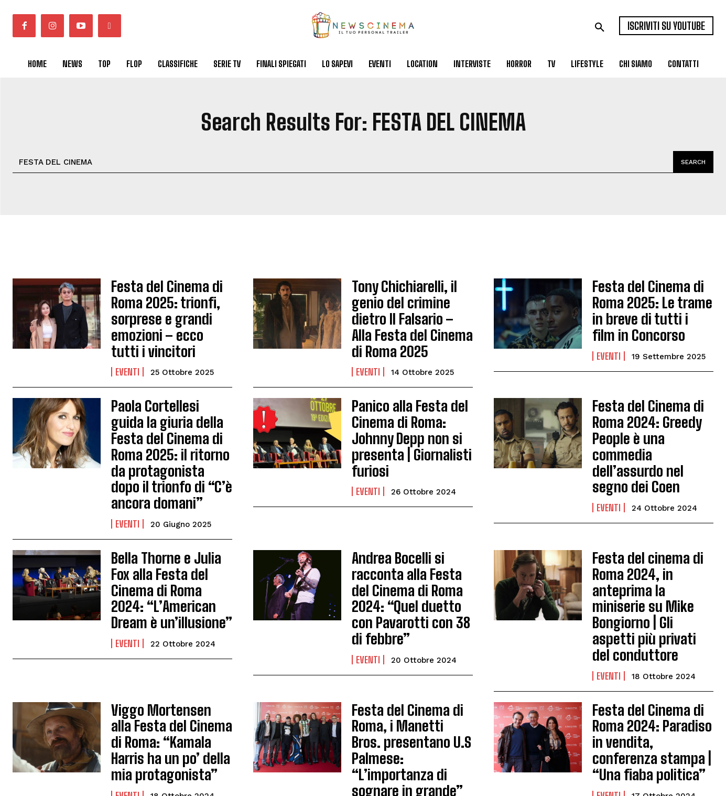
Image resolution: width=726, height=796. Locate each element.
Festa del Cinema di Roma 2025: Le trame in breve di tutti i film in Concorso (650, 305)
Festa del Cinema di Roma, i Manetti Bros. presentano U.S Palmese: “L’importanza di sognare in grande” (411, 664)
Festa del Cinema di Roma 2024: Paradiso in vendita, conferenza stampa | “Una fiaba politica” (650, 664)
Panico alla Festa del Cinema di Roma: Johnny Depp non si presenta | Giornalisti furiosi (412, 413)
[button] (599, 27)
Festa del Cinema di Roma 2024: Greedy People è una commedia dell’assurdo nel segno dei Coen (650, 420)
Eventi (127, 360)
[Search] (691, 162)
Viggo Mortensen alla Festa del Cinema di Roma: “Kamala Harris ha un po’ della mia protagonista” (165, 664)
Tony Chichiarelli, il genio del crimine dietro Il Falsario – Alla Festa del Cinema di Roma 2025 (412, 305)
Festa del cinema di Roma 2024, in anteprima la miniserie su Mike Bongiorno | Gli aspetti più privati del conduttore (648, 550)
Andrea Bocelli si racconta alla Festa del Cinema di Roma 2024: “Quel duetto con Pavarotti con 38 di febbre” (408, 550)
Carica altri (363, 750)
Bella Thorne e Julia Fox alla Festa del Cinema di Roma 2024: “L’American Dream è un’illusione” (169, 543)
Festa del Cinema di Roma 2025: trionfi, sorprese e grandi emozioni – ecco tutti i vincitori (166, 312)
